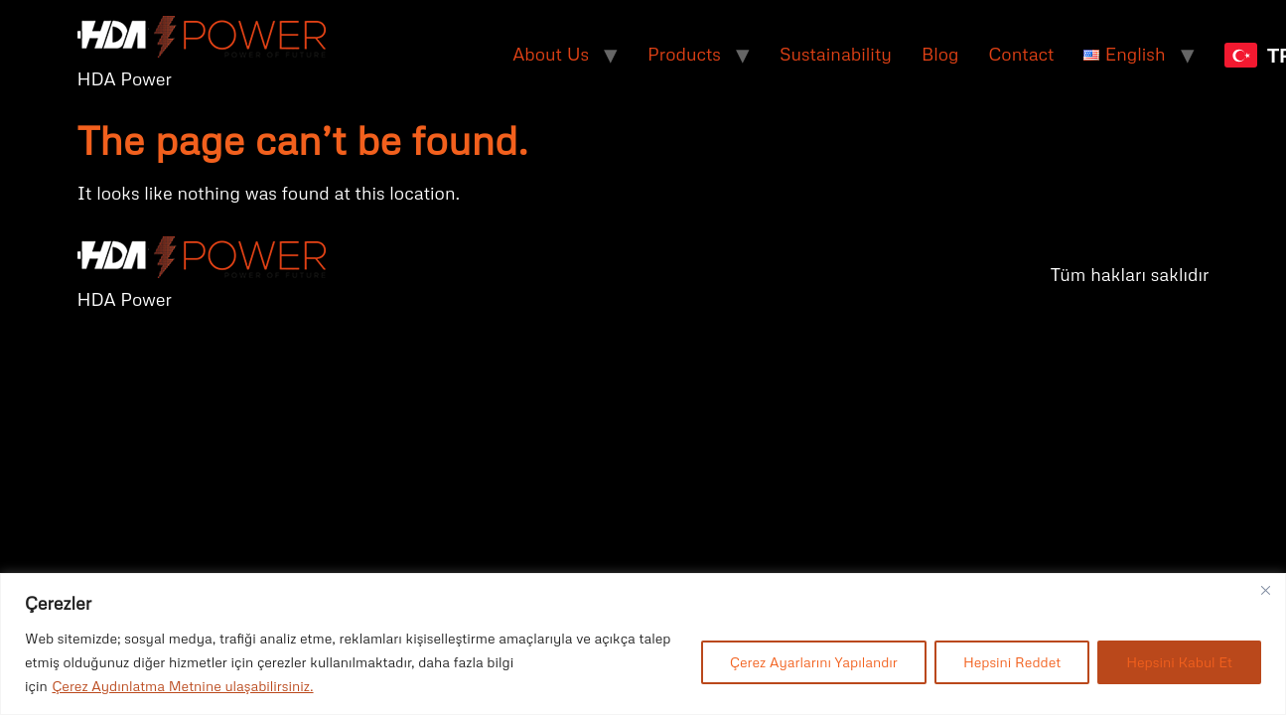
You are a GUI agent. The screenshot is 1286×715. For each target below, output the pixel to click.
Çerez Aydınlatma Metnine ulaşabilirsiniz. (182, 685)
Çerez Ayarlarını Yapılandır (814, 661)
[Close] (1265, 590)
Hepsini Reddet (1012, 661)
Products (684, 54)
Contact (1022, 54)
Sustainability (836, 54)
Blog (940, 54)
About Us (550, 54)
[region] (643, 644)
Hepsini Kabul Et (1179, 661)
